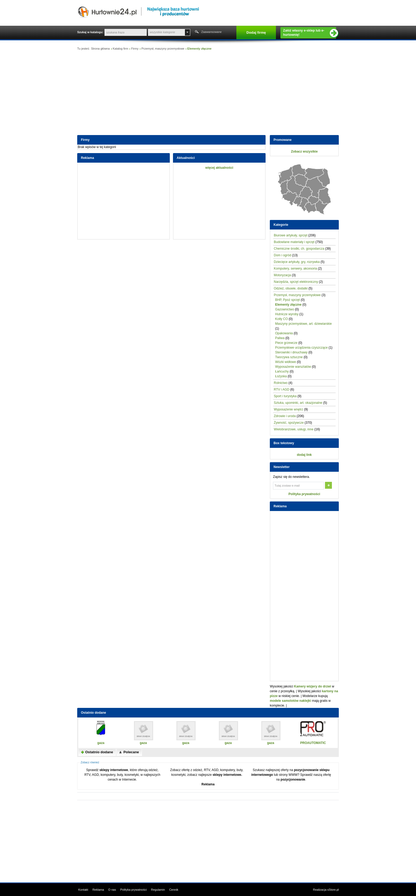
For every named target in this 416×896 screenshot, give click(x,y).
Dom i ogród (282, 255)
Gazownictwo (284, 309)
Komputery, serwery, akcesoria (295, 268)
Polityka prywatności (304, 494)
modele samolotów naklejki (290, 701)
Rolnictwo (281, 383)
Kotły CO (281, 319)
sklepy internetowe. (227, 775)
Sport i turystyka (285, 396)
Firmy (134, 48)
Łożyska (281, 376)
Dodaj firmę (256, 32)
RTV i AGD (281, 389)
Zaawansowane (211, 31)
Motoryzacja (282, 275)
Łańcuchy (282, 371)
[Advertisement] (208, 94)
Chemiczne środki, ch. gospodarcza (299, 248)
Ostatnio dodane (99, 752)
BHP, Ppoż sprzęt (287, 300)
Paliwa (279, 338)
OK (329, 486)
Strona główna (100, 48)
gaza (101, 743)
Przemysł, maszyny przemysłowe (162, 48)
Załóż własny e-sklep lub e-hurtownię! (309, 33)
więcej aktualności (219, 167)
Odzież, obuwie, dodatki (290, 288)
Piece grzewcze (286, 343)
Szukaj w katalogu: (90, 32)
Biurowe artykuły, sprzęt (290, 235)
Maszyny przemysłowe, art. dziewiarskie (303, 324)
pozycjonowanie (293, 779)
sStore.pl (333, 889)
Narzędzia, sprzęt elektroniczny (296, 282)
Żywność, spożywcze (289, 423)
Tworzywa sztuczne (289, 357)
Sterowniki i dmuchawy (291, 352)
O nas (112, 889)
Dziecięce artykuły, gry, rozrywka (297, 262)
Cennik (173, 889)
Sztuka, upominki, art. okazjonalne (298, 403)
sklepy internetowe (113, 770)
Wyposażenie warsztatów (293, 367)
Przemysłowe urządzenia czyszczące (301, 347)
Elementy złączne (288, 304)
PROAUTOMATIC (313, 743)
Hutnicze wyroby (286, 314)
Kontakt (83, 889)
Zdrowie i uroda (285, 416)
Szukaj (196, 32)
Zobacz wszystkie (304, 151)
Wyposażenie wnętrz (288, 409)
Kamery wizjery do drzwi (312, 686)
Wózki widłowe (285, 362)
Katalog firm (120, 48)
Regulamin (158, 889)
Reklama (207, 784)
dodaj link (304, 454)
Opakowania (284, 333)
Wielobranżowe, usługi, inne (293, 429)
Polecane (131, 752)
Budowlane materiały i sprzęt (294, 242)
